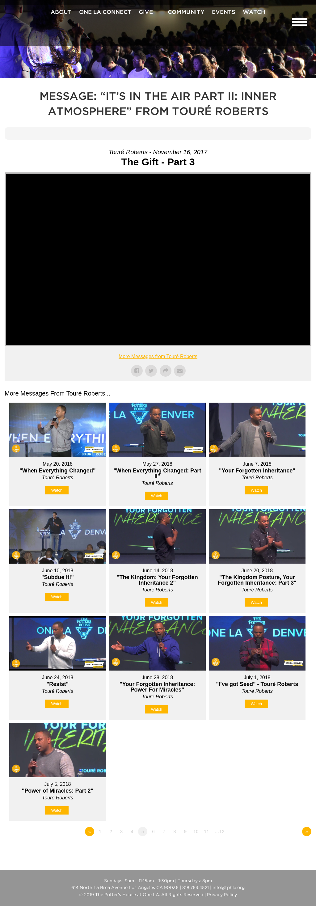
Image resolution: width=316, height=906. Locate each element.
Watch (254, 12)
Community (186, 12)
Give (146, 12)
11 (206, 831)
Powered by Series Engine (288, 848)
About (61, 12)
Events (223, 12)
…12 (220, 831)
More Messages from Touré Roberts (158, 356)
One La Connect (105, 12)
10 (196, 831)
